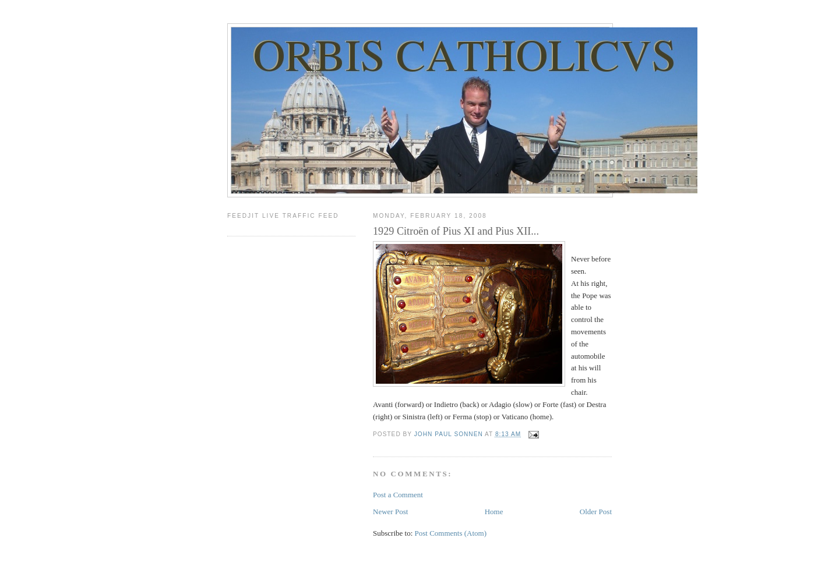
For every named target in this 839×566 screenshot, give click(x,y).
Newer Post (390, 511)
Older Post (596, 511)
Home (494, 511)
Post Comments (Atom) (451, 533)
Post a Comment (398, 494)
